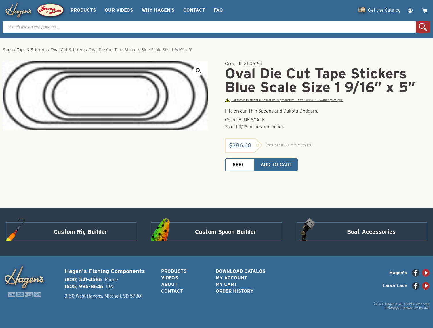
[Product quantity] (240, 164)
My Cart (226, 284)
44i (426, 308)
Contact (194, 10)
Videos (169, 278)
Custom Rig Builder (80, 231)
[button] (198, 70)
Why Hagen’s (158, 10)
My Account (231, 278)
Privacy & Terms (398, 308)
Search (423, 27)
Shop (8, 49)
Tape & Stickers (32, 49)
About (169, 284)
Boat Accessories (371, 231)
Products (83, 10)
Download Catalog (241, 271)
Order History (234, 291)
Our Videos (119, 10)
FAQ (218, 10)
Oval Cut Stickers (68, 49)
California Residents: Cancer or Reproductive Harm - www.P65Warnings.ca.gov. (284, 100)
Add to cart (276, 164)
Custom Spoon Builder (225, 231)
